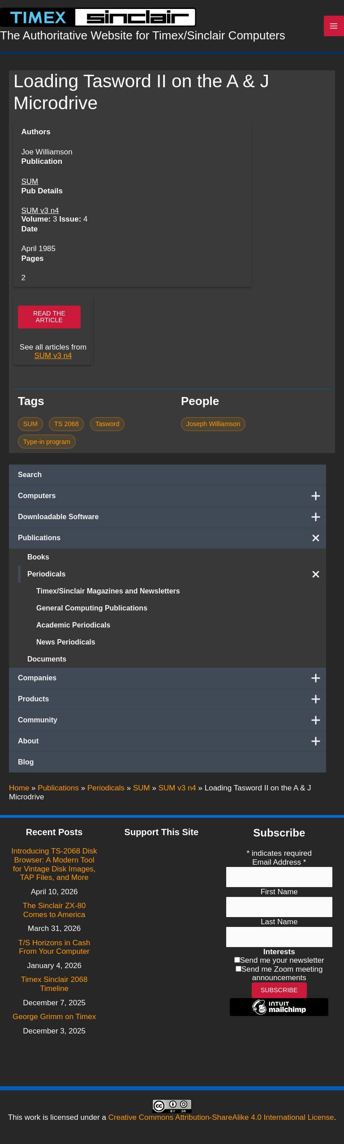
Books (38, 562)
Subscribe (279, 990)
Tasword (107, 428)
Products (172, 704)
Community (172, 725)
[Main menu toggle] (334, 28)
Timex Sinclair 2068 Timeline (54, 984)
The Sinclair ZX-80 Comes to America (54, 910)
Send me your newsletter (282, 960)
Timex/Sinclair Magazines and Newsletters (108, 596)
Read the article (49, 322)
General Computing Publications (91, 613)
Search (30, 479)
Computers (172, 501)
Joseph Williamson (213, 428)
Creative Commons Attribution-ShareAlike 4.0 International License (221, 1117)
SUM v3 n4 (40, 215)
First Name (279, 892)
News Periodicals (65, 647)
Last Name (279, 922)
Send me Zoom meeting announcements (281, 973)
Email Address (279, 862)
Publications (172, 543)
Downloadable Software (172, 522)
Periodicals (176, 579)
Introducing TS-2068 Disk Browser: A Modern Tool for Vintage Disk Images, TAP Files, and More (54, 864)
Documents (46, 664)
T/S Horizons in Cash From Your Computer (54, 947)
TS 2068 (66, 428)
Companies (172, 683)
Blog (26, 767)
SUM (29, 186)
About (172, 746)
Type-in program (46, 446)
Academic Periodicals (73, 630)
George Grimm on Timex (54, 1016)
